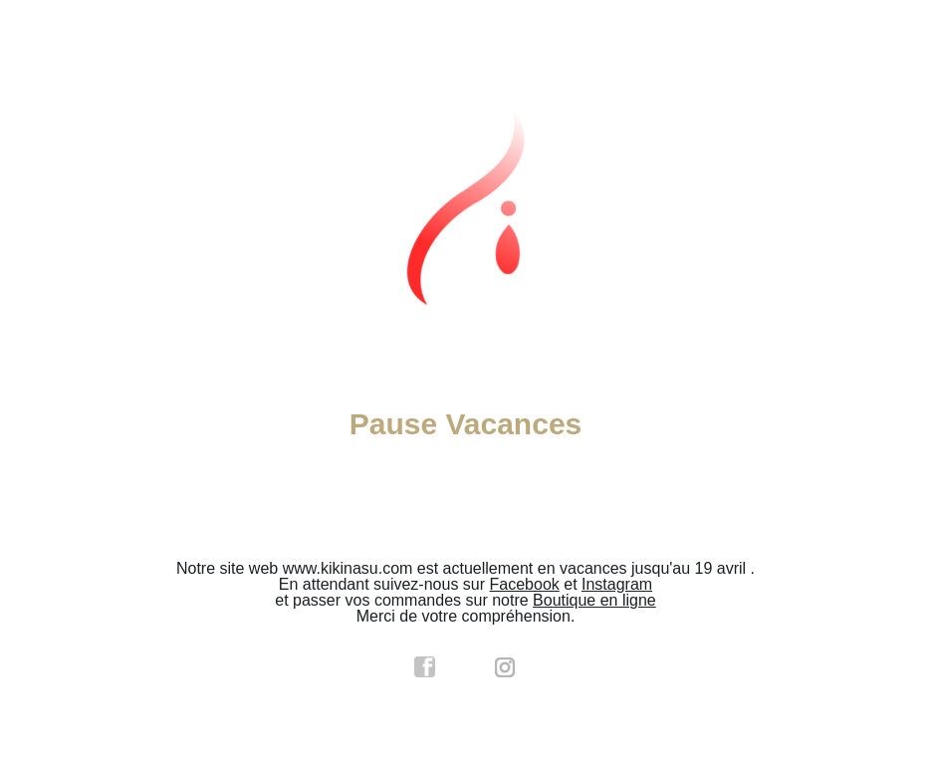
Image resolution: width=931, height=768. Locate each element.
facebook (425, 667)
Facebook (525, 584)
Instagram (617, 584)
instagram (506, 667)
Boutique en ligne (594, 600)
